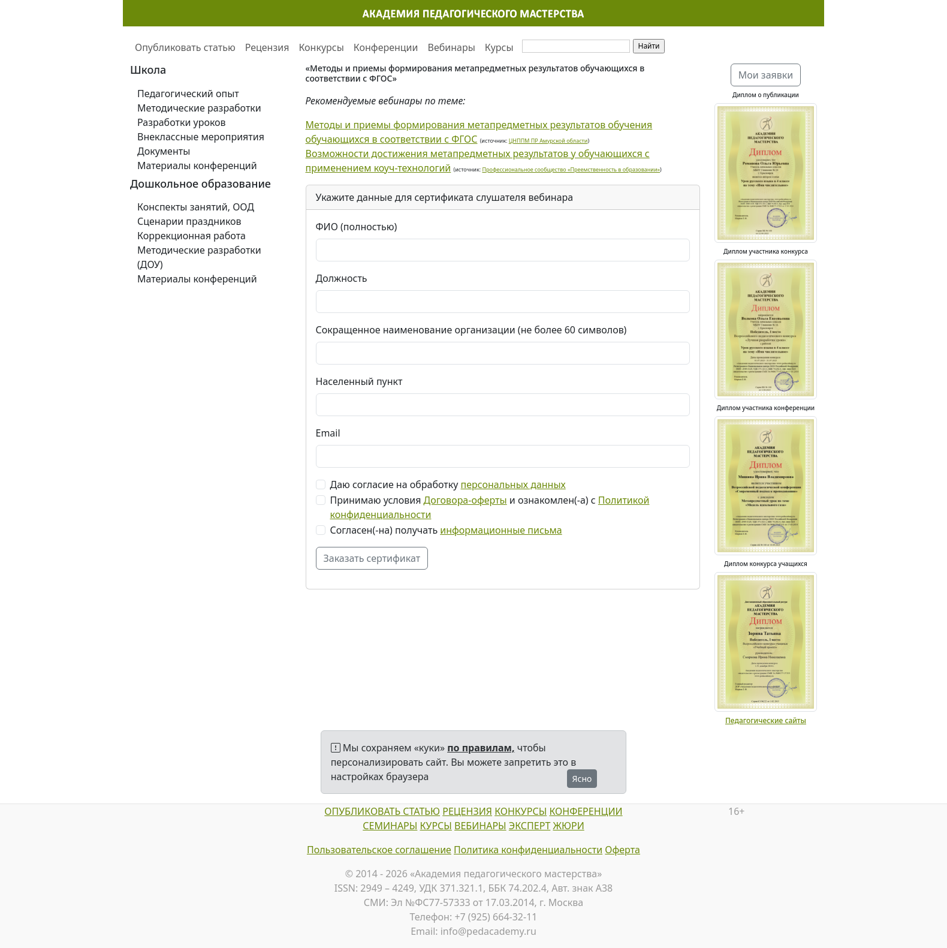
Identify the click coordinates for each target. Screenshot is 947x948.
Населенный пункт (359, 381)
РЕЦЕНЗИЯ (467, 811)
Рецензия (267, 47)
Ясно (582, 778)
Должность (341, 278)
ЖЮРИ (568, 825)
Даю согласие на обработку (448, 484)
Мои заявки (766, 75)
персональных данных (513, 484)
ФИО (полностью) (356, 226)
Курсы (499, 47)
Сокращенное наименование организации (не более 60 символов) (471, 329)
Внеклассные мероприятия (200, 136)
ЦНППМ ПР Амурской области (548, 141)
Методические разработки (199, 108)
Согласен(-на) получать (446, 530)
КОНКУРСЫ (520, 811)
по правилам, (480, 747)
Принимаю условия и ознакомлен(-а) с (490, 507)
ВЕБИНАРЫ (480, 825)
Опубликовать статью (185, 47)
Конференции (386, 47)
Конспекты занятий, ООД (195, 206)
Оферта (622, 849)
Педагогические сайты (765, 720)
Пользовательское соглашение (379, 849)
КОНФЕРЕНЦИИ (585, 811)
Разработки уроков (181, 122)
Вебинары (451, 47)
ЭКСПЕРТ (529, 825)
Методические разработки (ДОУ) (199, 257)
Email (328, 433)
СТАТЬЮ (420, 811)
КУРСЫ (436, 825)
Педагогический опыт (188, 93)
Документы (163, 151)
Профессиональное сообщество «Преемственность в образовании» (571, 169)
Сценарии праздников (189, 221)
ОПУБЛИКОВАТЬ (362, 811)
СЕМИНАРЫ (390, 825)
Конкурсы (320, 47)
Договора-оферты (465, 500)
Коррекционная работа (191, 235)
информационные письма (501, 530)
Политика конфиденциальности (528, 849)
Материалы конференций (197, 165)
